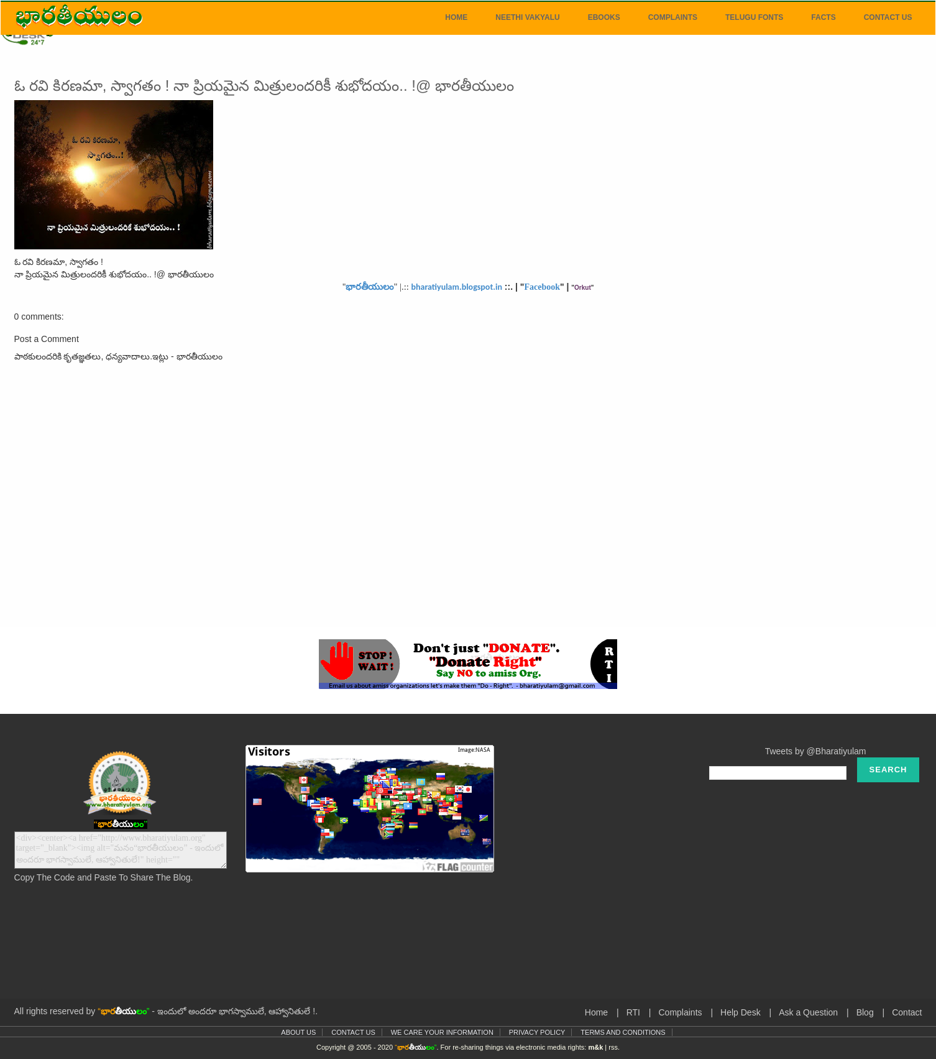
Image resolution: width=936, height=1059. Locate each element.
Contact (907, 1012)
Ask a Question (808, 1012)
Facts (823, 17)
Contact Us (888, 17)
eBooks (604, 17)
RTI (633, 1012)
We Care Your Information (442, 1032)
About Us (298, 1032)
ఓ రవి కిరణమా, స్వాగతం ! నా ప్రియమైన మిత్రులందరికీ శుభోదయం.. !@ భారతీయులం (264, 85)
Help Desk (740, 1012)
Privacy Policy (537, 1032)
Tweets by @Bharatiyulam (815, 751)
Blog (865, 1012)
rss (613, 1047)
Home (456, 17)
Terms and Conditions (622, 1032)
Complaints (672, 17)
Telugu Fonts (754, 17)
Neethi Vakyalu (527, 17)
